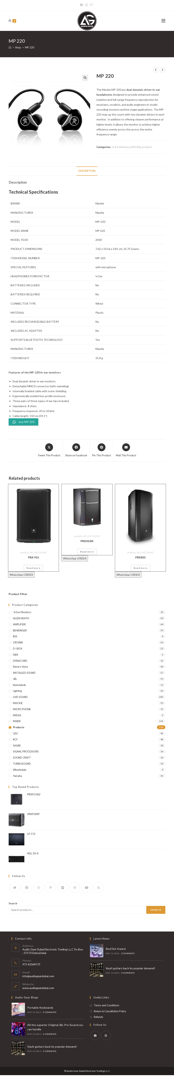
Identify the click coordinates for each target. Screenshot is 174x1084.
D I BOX (17, 648)
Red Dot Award (115, 948)
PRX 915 (33, 557)
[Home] (10, 47)
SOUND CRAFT (22, 757)
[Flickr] (62, 887)
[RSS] (98, 887)
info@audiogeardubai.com (38, 976)
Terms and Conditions (106, 1005)
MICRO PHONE (22, 709)
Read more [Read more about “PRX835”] (140, 567)
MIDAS (17, 715)
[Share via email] (126, 450)
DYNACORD (20, 660)
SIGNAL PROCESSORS (26, 751)
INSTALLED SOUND (24, 672)
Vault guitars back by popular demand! (130, 968)
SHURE (17, 745)
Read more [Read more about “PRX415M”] (87, 551)
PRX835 (140, 557)
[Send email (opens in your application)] (91, 5)
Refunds (98, 1016)
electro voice (20, 666)
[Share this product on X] (49, 450)
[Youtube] (86, 887)
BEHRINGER (20, 630)
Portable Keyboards (40, 1007)
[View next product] (162, 70)
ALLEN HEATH (21, 618)
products (147, 147)
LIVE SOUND (40, 552)
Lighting (17, 690)
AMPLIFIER (19, 624)
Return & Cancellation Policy (110, 1011)
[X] (14, 887)
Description (86, 170)
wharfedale (19, 769)
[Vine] (74, 887)
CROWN (18, 642)
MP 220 (29, 47)
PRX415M (87, 541)
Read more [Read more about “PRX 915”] (33, 567)
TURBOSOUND (22, 763)
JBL (31, 552)
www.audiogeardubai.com (38, 988)
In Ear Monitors (121, 147)
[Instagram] (86, 5)
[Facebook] (82, 5)
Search (13, 903)
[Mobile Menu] (163, 20)
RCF (15, 739)
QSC (15, 733)
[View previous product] (156, 70)
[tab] (86, 171)
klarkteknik (19, 685)
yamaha (17, 775)
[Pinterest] (50, 887)
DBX (15, 654)
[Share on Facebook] (76, 450)
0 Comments (127, 953)
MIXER (17, 721)
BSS (15, 636)
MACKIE (136, 147)
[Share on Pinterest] (101, 450)
